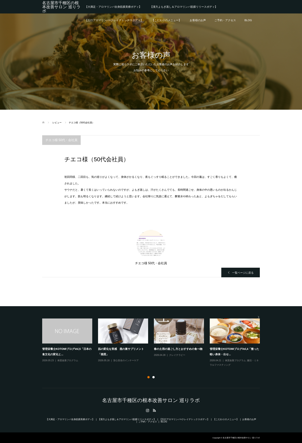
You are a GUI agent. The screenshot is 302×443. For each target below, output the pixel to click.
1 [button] (148, 377)
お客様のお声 (198, 20)
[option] (154, 342)
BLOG (248, 20)
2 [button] (153, 377)
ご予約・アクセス (225, 20)
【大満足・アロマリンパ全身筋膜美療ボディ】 (113, 6)
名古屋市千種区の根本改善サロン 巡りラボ (61, 7)
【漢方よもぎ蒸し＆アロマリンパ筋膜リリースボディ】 (183, 6)
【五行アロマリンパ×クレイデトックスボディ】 (114, 20)
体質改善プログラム (67, 360)
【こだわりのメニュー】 (166, 20)
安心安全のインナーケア (126, 360)
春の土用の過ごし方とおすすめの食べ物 (178, 348)
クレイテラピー (177, 355)
